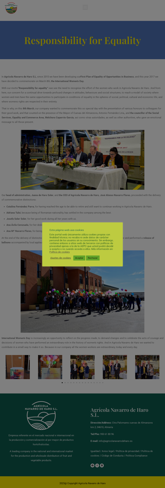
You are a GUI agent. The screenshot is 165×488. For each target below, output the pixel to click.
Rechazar (93, 258)
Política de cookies (59, 252)
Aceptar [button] (79, 258)
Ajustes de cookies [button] (60, 257)
